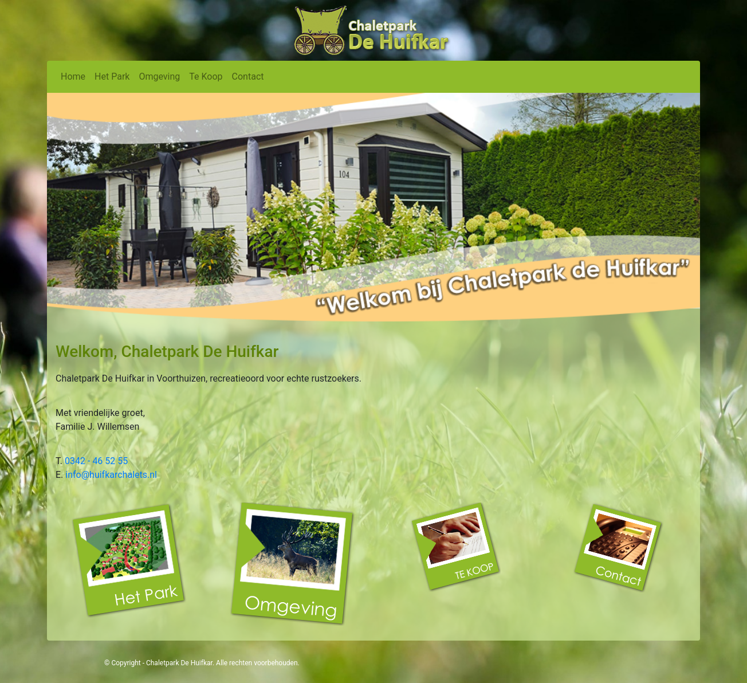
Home (73, 76)
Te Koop (205, 76)
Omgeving (159, 76)
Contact (248, 76)
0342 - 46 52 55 (96, 461)
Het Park (112, 76)
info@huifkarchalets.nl (111, 474)
